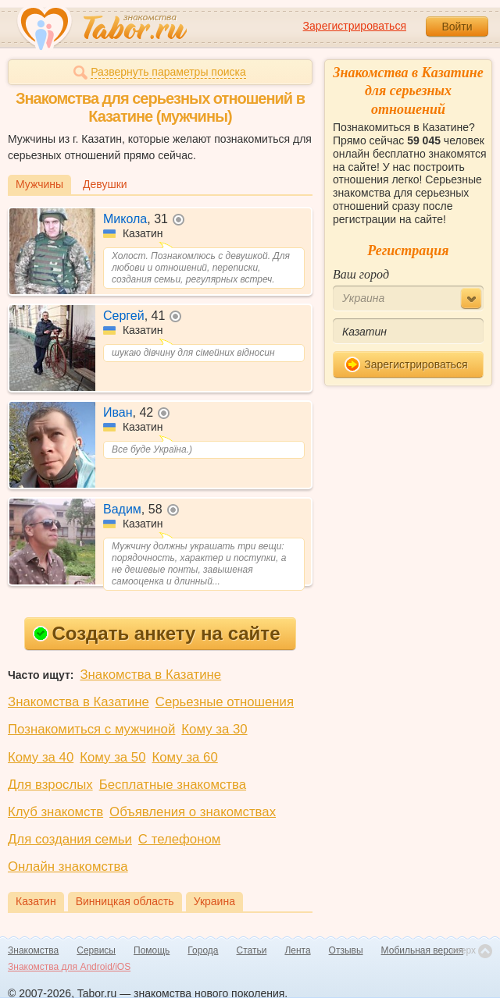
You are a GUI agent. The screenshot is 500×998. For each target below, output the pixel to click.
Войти (456, 26)
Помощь (152, 950)
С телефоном (179, 839)
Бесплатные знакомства (172, 784)
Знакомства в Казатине (150, 674)
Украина (214, 901)
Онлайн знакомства (68, 866)
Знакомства (33, 950)
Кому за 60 (185, 757)
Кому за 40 (40, 757)
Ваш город (361, 274)
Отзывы (346, 950)
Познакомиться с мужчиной (91, 729)
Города (203, 950)
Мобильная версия (422, 950)
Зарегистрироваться (354, 26)
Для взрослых (50, 784)
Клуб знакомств (55, 811)
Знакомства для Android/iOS (69, 966)
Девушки (105, 184)
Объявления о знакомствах (192, 811)
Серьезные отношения (224, 701)
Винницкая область (125, 901)
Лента (297, 950)
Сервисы (96, 950)
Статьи (252, 950)
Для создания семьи (70, 839)
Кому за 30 (214, 729)
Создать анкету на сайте (156, 633)
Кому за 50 (112, 757)
